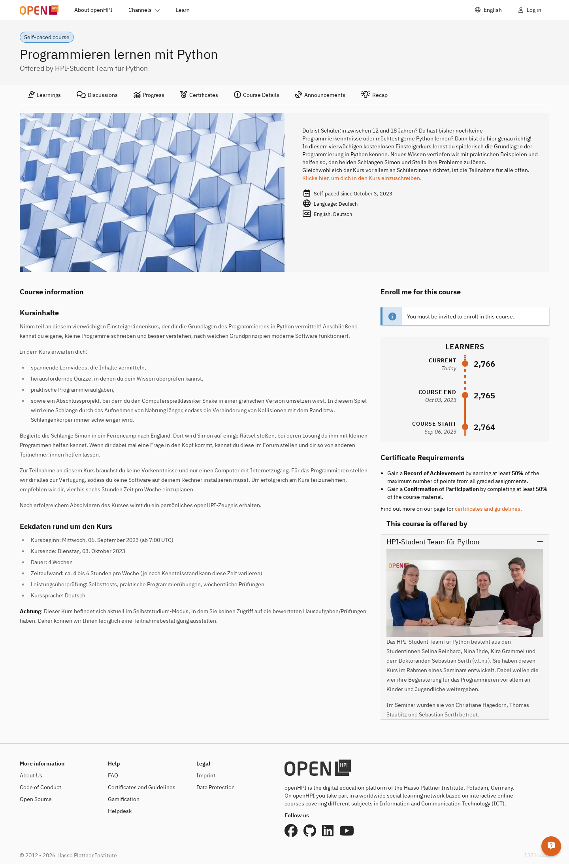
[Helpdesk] (551, 846)
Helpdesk (120, 811)
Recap (374, 95)
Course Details (256, 95)
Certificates (199, 95)
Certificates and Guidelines (141, 787)
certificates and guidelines (487, 508)
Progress (149, 95)
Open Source (36, 799)
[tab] (44, 95)
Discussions (97, 95)
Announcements (320, 95)
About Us (31, 775)
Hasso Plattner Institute (87, 855)
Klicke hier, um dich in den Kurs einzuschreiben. (362, 178)
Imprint (205, 775)
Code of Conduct (40, 787)
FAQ (113, 775)
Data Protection (215, 787)
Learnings (44, 95)
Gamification (123, 799)
